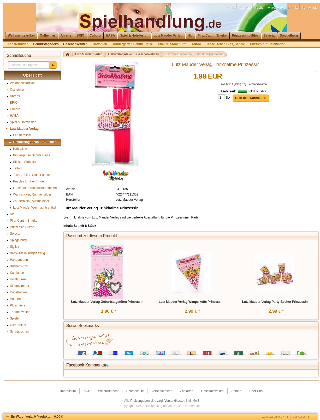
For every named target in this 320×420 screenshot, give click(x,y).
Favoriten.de (270, 352)
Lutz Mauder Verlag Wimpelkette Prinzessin (191, 302)
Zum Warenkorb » (273, 416)
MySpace (223, 352)
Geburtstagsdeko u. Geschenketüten (133, 54)
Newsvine (238, 352)
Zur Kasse (299, 416)
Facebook (82, 352)
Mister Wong (207, 352)
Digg (176, 352)
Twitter (129, 352)
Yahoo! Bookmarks (191, 352)
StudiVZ (160, 352)
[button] (53, 65)
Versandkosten (258, 84)
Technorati (301, 352)
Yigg (254, 352)
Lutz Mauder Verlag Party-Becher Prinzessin (274, 302)
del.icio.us (113, 352)
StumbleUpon (144, 352)
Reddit (285, 352)
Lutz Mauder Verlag (88, 54)
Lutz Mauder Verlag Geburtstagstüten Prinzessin (107, 302)
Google (97, 352)
